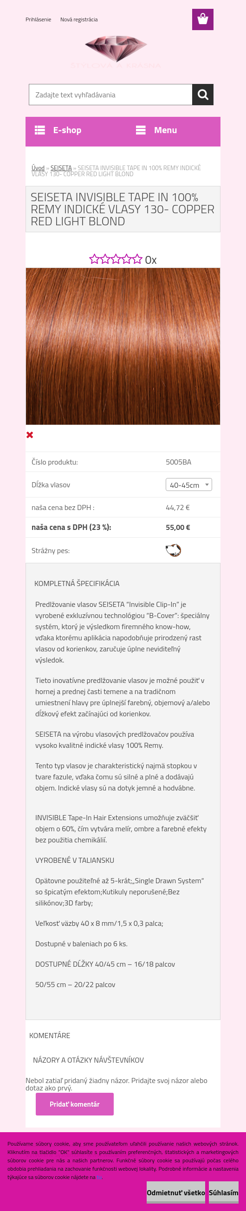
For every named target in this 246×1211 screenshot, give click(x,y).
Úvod (38, 167)
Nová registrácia (79, 19)
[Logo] (117, 54)
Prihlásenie (39, 19)
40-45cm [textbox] (184, 485)
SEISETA (61, 167)
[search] (203, 94)
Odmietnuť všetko (176, 1192)
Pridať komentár (75, 1104)
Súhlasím (224, 1192)
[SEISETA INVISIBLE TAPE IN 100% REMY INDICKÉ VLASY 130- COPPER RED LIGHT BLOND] (123, 271)
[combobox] (189, 484)
